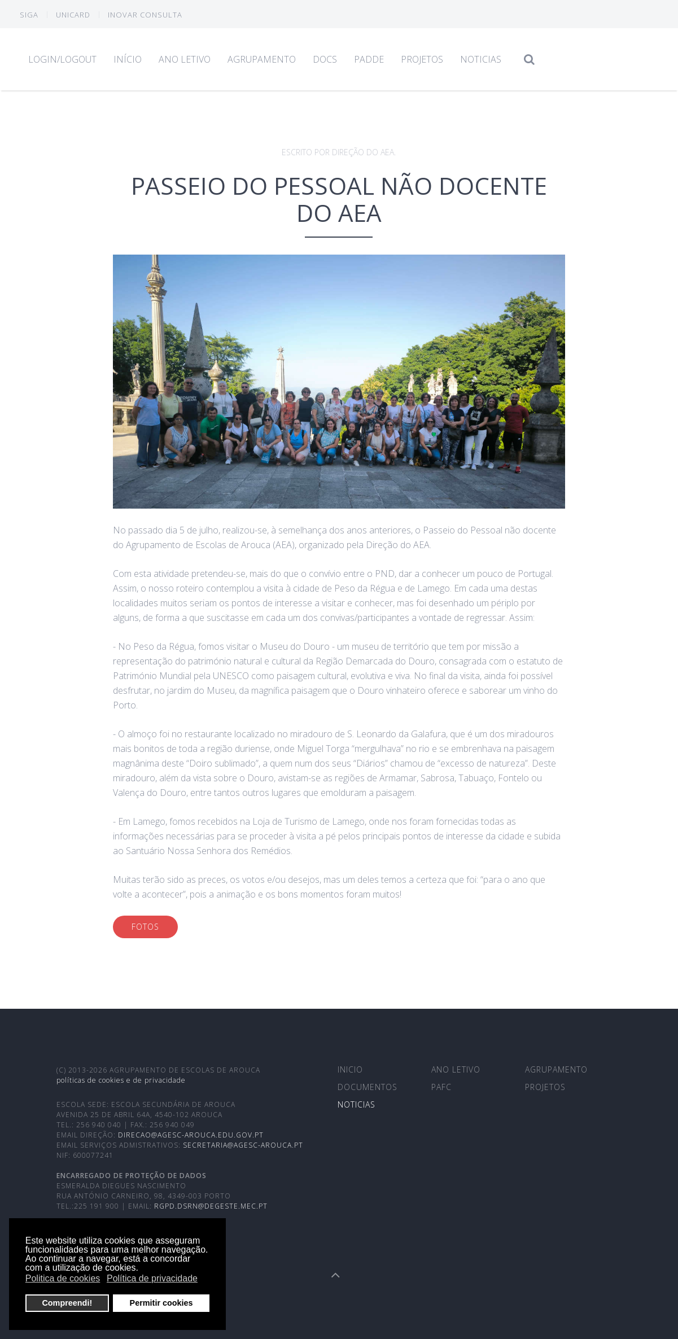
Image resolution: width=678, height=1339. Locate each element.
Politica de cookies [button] (62, 1278)
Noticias (480, 59)
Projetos (422, 59)
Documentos (367, 1087)
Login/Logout (62, 59)
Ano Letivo (185, 59)
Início (127, 59)
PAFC (441, 1087)
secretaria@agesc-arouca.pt (243, 1145)
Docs (325, 59)
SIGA (29, 15)
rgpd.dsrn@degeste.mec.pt (211, 1206)
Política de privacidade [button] (152, 1278)
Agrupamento (262, 59)
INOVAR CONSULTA (145, 15)
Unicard (73, 15)
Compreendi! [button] (67, 1302)
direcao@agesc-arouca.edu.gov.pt (191, 1135)
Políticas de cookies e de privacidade (121, 1080)
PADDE (369, 59)
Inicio (350, 1069)
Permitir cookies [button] (161, 1302)
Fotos (145, 926)
